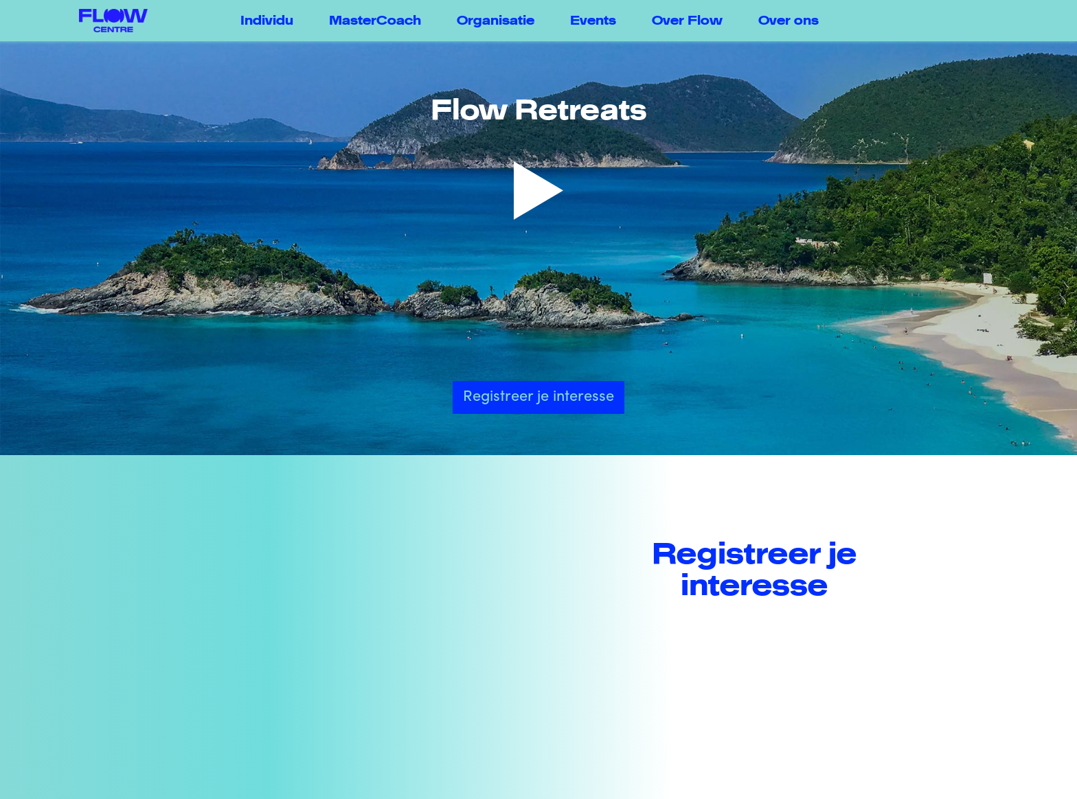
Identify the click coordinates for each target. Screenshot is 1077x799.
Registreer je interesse (538, 397)
